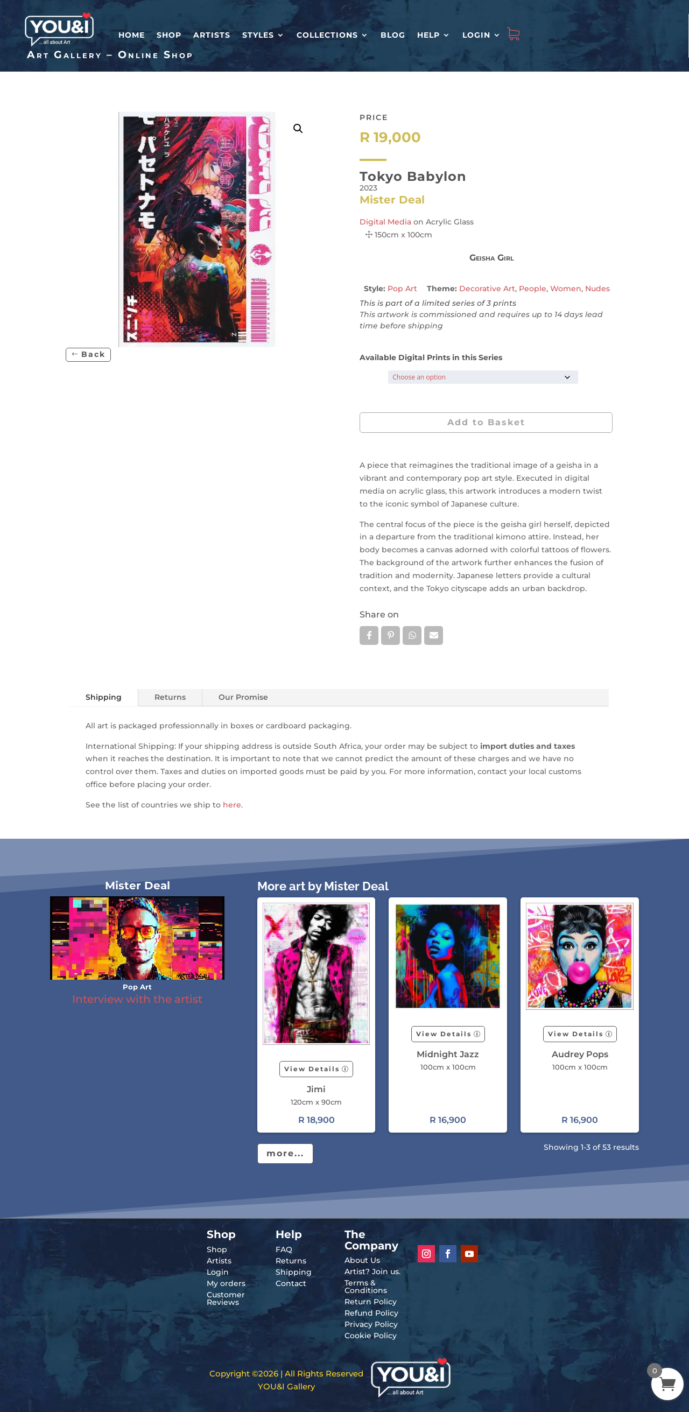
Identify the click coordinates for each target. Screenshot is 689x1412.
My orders (226, 1283)
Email (433, 635)
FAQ (284, 1249)
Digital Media (385, 222)
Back (93, 354)
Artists (211, 35)
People (532, 288)
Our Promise (243, 697)
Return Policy (370, 1301)
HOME (131, 35)
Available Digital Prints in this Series (431, 357)
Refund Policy (371, 1313)
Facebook (369, 635)
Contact (291, 1283)
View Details (312, 1069)
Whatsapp (412, 635)
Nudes (597, 288)
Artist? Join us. (372, 1271)
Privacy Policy (371, 1324)
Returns (170, 697)
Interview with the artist (137, 999)
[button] (298, 128)
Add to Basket (486, 422)
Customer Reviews (226, 1298)
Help (428, 35)
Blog (393, 35)
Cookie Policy (370, 1335)
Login (476, 35)
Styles (258, 35)
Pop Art (402, 288)
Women (565, 288)
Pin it (390, 635)
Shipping (104, 697)
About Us (362, 1260)
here (232, 805)
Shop (169, 35)
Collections (327, 35)
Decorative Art (487, 288)
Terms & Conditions (365, 1286)
